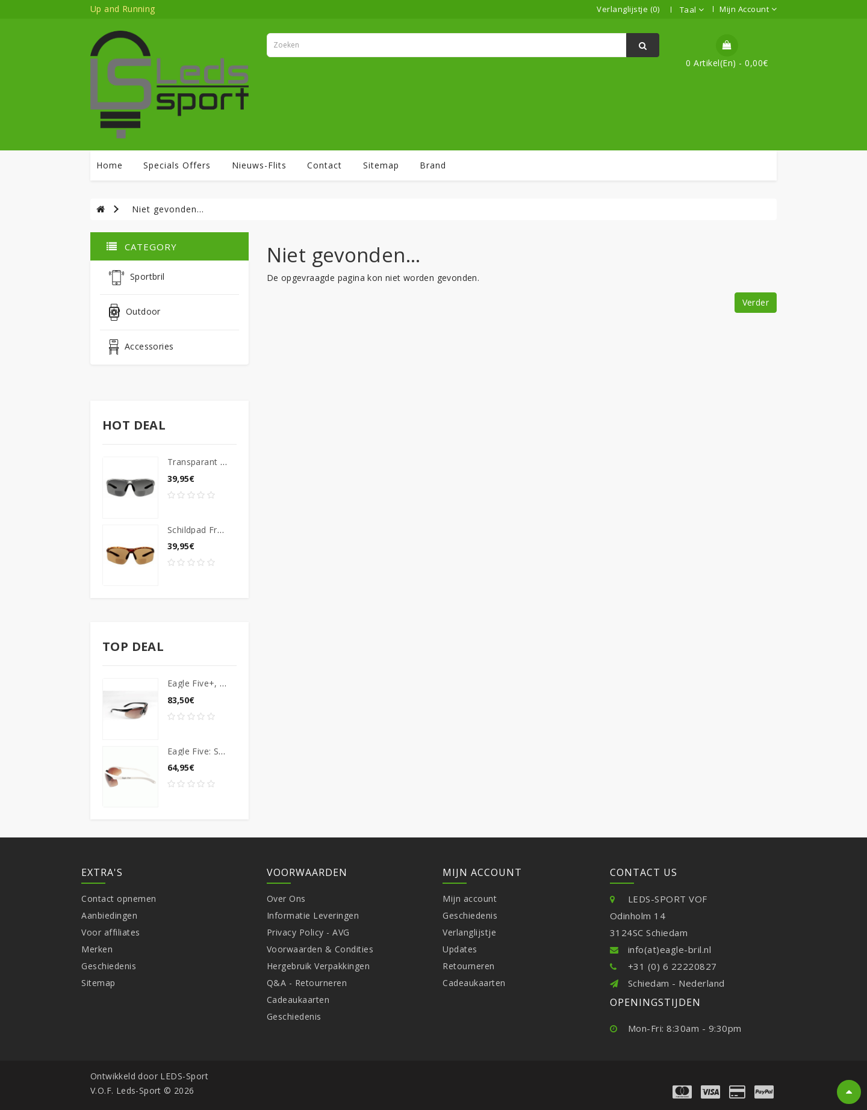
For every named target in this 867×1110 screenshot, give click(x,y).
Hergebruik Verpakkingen (318, 966)
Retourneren (469, 966)
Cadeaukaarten (298, 999)
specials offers (177, 165)
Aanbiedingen (109, 915)
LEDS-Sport (184, 1076)
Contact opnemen (119, 898)
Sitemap (98, 982)
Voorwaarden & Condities (320, 949)
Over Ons (286, 898)
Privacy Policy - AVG (308, 932)
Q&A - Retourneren (307, 982)
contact (324, 165)
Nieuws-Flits (259, 165)
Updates (460, 949)
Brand (433, 165)
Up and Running (122, 8)
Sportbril (137, 277)
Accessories (141, 347)
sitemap (381, 165)
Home (109, 165)
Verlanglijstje (469, 932)
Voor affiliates (110, 932)
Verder (755, 302)
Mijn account (470, 898)
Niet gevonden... (168, 209)
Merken (97, 949)
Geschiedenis (108, 966)
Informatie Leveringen (313, 915)
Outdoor (135, 312)
